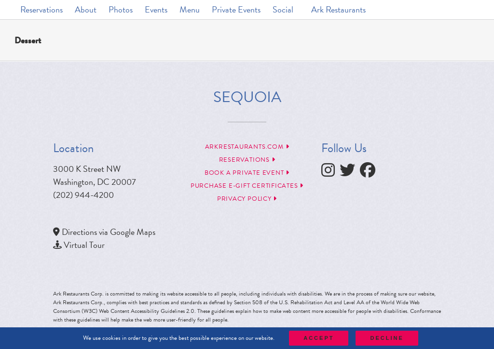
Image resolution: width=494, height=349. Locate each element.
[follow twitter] (350, 172)
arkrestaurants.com (247, 147)
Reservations (247, 160)
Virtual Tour (84, 244)
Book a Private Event (247, 173)
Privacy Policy (247, 199)
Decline (386, 338)
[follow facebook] (370, 172)
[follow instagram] (330, 172)
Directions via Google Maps (108, 231)
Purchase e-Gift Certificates (247, 186)
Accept (318, 338)
